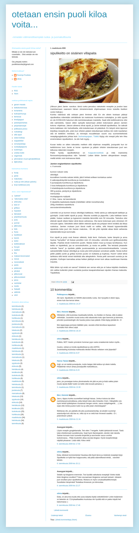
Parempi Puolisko (24, 75)
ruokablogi (18, 132)
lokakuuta (15, 330)
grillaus (17, 208)
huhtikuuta (16, 318)
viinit (16, 295)
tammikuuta (16, 306)
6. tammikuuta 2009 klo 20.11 (68, 463)
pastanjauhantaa (20, 123)
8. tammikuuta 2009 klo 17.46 (68, 505)
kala (15, 229)
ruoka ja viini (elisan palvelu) (25, 182)
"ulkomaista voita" (21, 199)
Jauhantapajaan (85, 136)
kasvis (16, 238)
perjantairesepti (20, 126)
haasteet (17, 211)
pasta (16, 265)
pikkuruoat (18, 274)
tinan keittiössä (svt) (22, 185)
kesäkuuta (16, 372)
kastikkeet (18, 235)
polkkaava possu (20, 129)
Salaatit (17, 289)
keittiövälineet (19, 244)
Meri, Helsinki (62, 312)
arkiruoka (17, 202)
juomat (16, 223)
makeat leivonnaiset (22, 256)
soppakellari (19, 141)
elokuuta (15, 336)
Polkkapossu (62, 295)
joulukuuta (16, 324)
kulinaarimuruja (20, 114)
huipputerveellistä (96, 153)
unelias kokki (19, 153)
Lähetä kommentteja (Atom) (66, 520)
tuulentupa (18, 150)
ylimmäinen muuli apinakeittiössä (27, 159)
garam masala (19, 105)
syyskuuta (16, 333)
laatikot (17, 250)
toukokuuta (16, 315)
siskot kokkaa (19, 138)
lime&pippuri (19, 120)
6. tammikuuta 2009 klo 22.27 (68, 486)
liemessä (17, 117)
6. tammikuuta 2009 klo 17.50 (68, 444)
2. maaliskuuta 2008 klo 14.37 (68, 304)
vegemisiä (18, 156)
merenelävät (19, 262)
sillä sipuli (18, 135)
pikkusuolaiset (19, 277)
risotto (16, 286)
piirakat (17, 271)
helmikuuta (16, 309)
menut (16, 259)
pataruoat (18, 268)
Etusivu (88, 515)
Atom (16, 94)
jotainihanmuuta (20, 217)
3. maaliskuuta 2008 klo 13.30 (68, 387)
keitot (16, 241)
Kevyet (17, 247)
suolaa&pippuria (20, 147)
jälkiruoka (18, 226)
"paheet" (17, 196)
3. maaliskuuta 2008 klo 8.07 (68, 353)
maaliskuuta (16, 348)
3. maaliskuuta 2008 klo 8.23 (68, 370)
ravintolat (17, 283)
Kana (16, 232)
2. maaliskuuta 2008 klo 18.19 (68, 331)
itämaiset (17, 214)
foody (16, 173)
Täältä (96, 136)
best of (16, 205)
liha (15, 253)
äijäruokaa (18, 162)
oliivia (59, 339)
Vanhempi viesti (120, 515)
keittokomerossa (20, 108)
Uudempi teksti (57, 515)
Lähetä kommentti (61, 510)
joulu (16, 220)
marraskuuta (17, 312)
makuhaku (18, 179)
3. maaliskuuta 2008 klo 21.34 (68, 419)
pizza (16, 280)
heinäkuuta (16, 339)
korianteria (18, 111)
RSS (16, 91)
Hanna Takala (62, 361)
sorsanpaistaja (19, 144)
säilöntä (17, 292)
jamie (16, 176)
